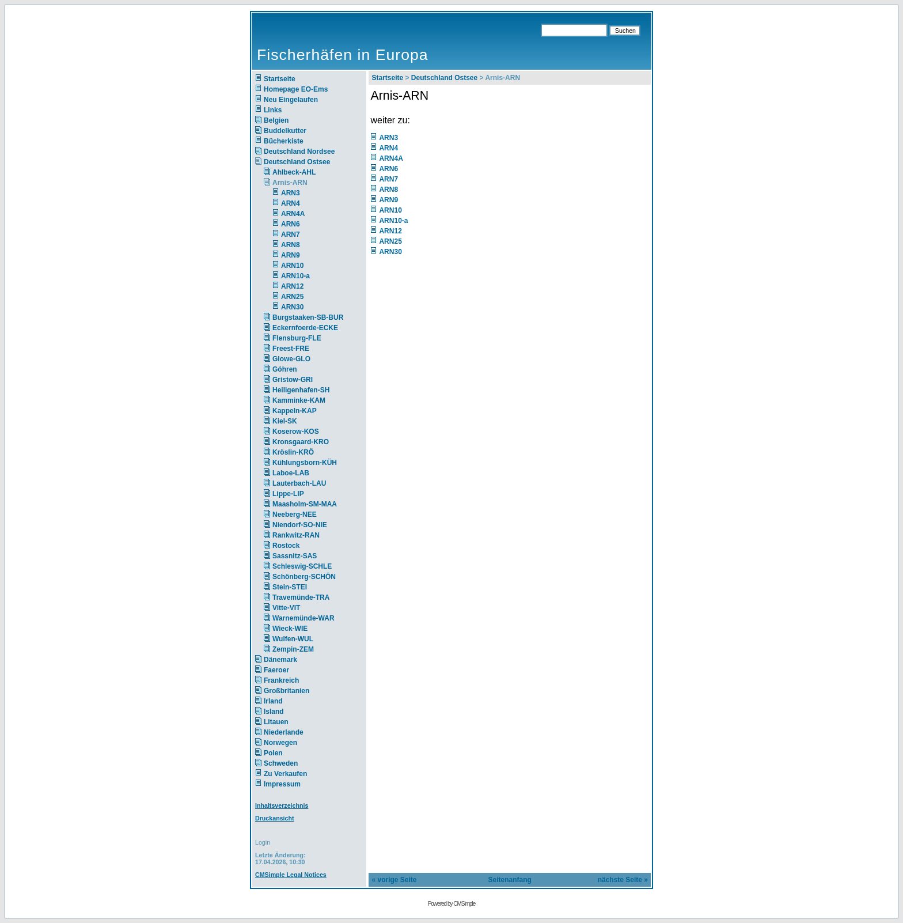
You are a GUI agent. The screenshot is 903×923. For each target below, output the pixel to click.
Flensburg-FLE (296, 338)
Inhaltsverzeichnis (281, 805)
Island (274, 712)
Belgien (276, 120)
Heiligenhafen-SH (300, 390)
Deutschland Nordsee (299, 151)
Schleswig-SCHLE (302, 566)
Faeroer (276, 670)
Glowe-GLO (291, 359)
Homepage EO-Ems (296, 89)
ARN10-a (295, 276)
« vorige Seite (393, 880)
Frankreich (281, 680)
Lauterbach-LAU (299, 483)
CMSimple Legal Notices (291, 874)
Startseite (279, 79)
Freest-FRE (290, 349)
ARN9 (290, 255)
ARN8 (290, 245)
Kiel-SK (284, 421)
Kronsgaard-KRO (300, 442)
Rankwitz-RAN (296, 535)
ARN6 (290, 224)
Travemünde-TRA (300, 597)
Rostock (285, 546)
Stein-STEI (289, 587)
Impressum (282, 784)
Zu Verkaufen (285, 774)
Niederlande (291, 732)
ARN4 (290, 203)
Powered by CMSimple (452, 904)
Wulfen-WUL (292, 639)
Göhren (284, 369)
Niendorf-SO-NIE (299, 525)
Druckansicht (274, 818)
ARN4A (293, 214)
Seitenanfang (510, 880)
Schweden (281, 763)
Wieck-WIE (290, 629)
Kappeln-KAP (294, 411)
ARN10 (292, 266)
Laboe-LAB (290, 473)
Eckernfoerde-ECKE (305, 328)
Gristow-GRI (292, 380)
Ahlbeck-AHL (294, 172)
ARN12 (292, 286)
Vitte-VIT (286, 608)
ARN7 (290, 234)
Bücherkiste (283, 141)
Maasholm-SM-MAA (304, 504)
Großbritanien (286, 691)
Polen (273, 753)
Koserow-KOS (295, 432)
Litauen (276, 722)
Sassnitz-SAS (294, 556)
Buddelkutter (285, 131)
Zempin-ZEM (293, 649)
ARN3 (290, 193)
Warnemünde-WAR (303, 618)
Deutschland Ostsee (297, 162)
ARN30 (292, 307)
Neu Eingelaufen (291, 100)
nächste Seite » (623, 880)
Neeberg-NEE (294, 514)
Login (262, 842)
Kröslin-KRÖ (293, 452)
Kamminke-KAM (298, 400)
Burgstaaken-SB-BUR (307, 317)
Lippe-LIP (288, 494)
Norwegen (280, 743)
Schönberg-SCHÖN (304, 577)
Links (273, 110)
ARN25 (292, 297)
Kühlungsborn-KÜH (304, 463)
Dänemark (280, 660)
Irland (273, 701)
